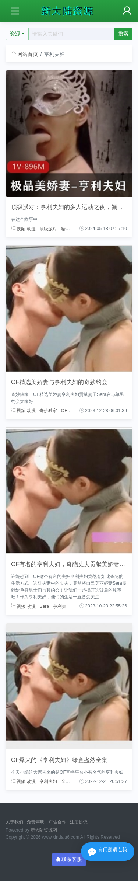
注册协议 (79, 822)
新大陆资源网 (44, 830)
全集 (65, 781)
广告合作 (57, 822)
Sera (44, 606)
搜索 (123, 33)
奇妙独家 (48, 410)
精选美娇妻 (72, 228)
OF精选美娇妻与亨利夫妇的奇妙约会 (59, 382)
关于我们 (14, 822)
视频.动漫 (23, 228)
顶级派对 (48, 228)
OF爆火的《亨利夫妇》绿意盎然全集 (59, 760)
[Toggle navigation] (15, 11)
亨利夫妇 (62, 606)
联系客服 (69, 859)
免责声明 (36, 822)
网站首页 (24, 54)
